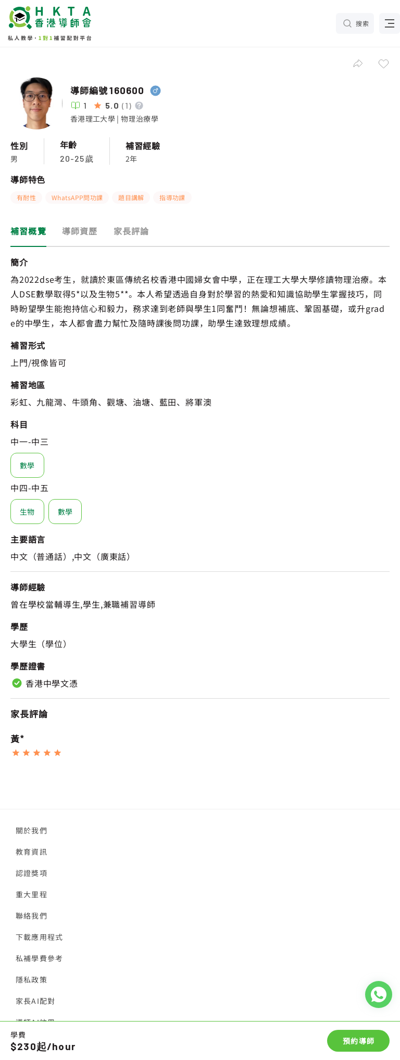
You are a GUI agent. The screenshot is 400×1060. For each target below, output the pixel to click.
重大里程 (31, 894)
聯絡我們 (31, 915)
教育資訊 (31, 851)
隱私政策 (31, 979)
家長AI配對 (35, 1001)
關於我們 (31, 830)
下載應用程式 (39, 937)
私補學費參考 (39, 958)
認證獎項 (31, 873)
